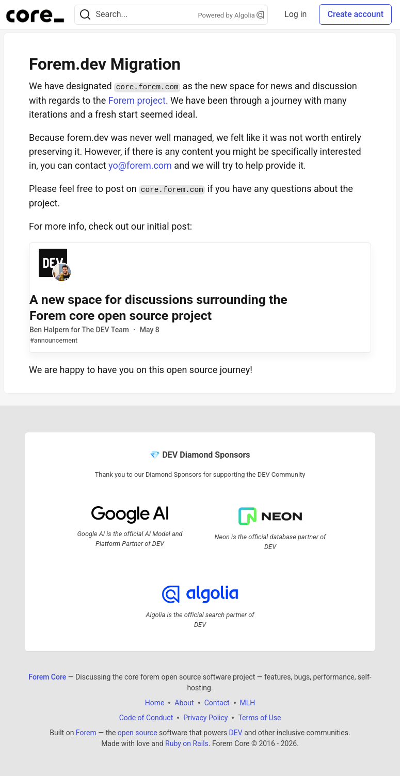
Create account (355, 14)
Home (155, 703)
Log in (295, 14)
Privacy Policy (205, 718)
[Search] (85, 14)
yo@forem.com (140, 165)
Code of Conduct (146, 718)
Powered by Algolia (231, 15)
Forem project (137, 100)
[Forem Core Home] (35, 14)
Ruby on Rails (187, 743)
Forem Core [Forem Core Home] (47, 677)
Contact (217, 703)
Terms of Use (259, 718)
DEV (236, 733)
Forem (86, 733)
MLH (247, 703)
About (184, 703)
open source (137, 733)
